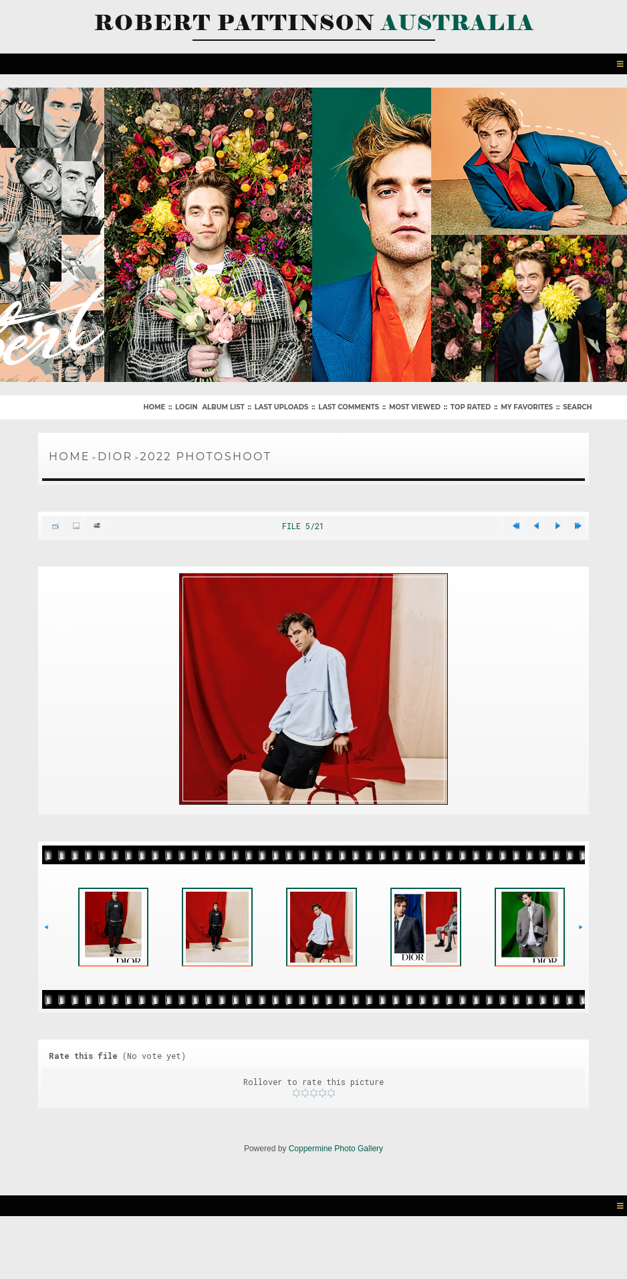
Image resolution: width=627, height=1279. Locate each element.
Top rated (471, 407)
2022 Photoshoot (206, 456)
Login (186, 407)
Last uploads (282, 407)
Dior (115, 456)
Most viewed (415, 407)
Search (577, 407)
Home (154, 407)
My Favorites (527, 407)
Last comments (348, 407)
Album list (223, 407)
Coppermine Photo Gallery (336, 1148)
